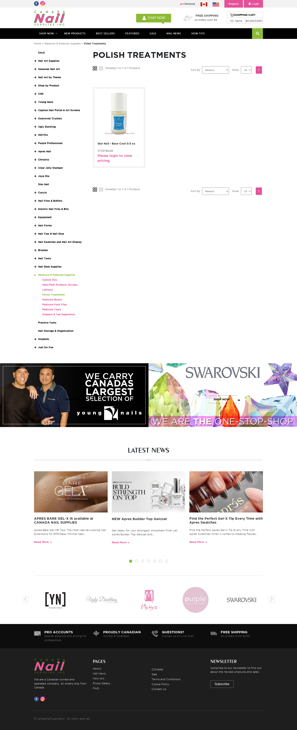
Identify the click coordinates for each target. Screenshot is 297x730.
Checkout (189, 3)
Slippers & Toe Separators (58, 314)
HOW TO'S (198, 33)
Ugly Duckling (47, 126)
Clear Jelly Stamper (50, 167)
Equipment (45, 217)
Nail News (99, 673)
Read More (41, 542)
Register (234, 3)
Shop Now (46, 33)
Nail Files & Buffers (50, 200)
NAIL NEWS (173, 33)
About (97, 668)
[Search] (257, 33)
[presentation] (25, 599)
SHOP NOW (73, 399)
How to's (98, 678)
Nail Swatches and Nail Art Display (60, 242)
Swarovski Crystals (50, 118)
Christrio (43, 159)
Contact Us (159, 689)
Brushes (43, 250)
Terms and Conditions (166, 679)
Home (37, 43)
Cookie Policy (160, 684)
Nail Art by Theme (49, 77)
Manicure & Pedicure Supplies (63, 43)
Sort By (195, 70)
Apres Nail (44, 151)
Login (253, 3)
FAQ (96, 688)
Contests (157, 669)
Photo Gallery (102, 683)
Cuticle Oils (49, 279)
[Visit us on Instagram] (43, 698)
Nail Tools (44, 258)
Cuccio (42, 192)
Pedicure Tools (51, 309)
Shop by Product (48, 85)
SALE (153, 33)
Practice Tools (47, 322)
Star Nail (43, 184)
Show (235, 70)
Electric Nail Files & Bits (53, 209)
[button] (131, 562)
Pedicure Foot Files (54, 304)
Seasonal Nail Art (49, 69)
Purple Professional (50, 143)
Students (43, 339)
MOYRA (43, 135)
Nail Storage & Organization (55, 330)
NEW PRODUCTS (75, 33)
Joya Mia (43, 176)
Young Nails (45, 102)
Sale (154, 674)
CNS (41, 93)
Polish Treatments (53, 294)
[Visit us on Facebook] (37, 698)
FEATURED (132, 33)
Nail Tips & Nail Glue (51, 233)
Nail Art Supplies (48, 60)
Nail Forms (45, 225)
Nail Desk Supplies (49, 266)
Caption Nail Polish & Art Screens (59, 110)
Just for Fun (45, 347)
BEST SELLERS (105, 33)
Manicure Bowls (52, 299)
